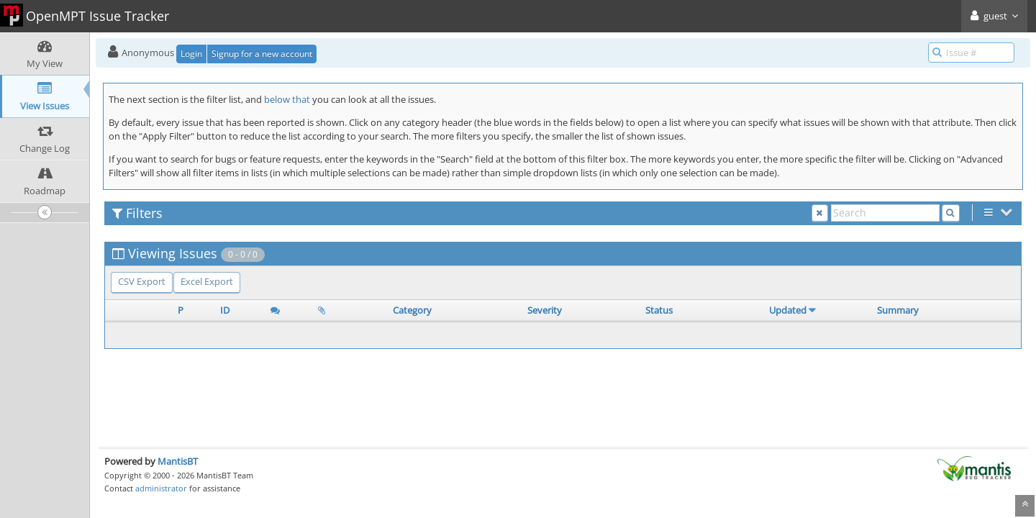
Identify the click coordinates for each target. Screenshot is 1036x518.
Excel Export (207, 281)
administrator (161, 488)
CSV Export (141, 281)
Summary (898, 310)
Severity (544, 310)
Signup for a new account (262, 53)
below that (287, 99)
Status (659, 310)
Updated (787, 310)
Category (412, 310)
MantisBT (178, 461)
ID (225, 310)
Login (191, 53)
